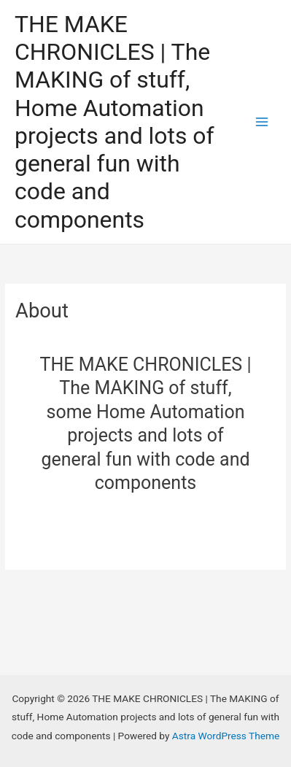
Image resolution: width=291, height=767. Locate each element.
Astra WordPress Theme (225, 735)
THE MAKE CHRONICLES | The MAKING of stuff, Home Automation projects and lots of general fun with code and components (114, 122)
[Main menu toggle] (262, 122)
